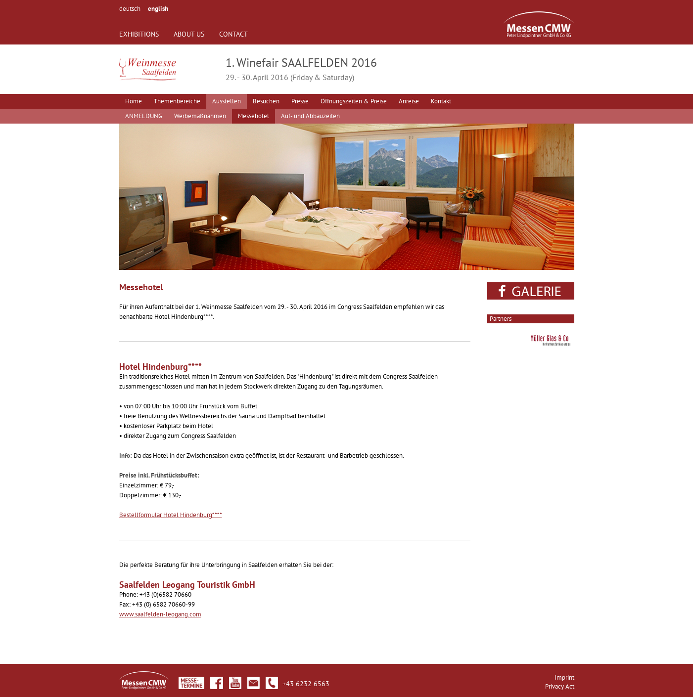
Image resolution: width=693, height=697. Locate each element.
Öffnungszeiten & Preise (354, 101)
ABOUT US (189, 34)
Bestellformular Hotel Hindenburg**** (170, 515)
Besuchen (266, 101)
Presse (300, 101)
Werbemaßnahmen (200, 116)
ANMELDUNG (143, 116)
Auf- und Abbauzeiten (310, 116)
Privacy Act (559, 686)
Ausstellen (226, 101)
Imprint (564, 677)
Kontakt (441, 101)
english (158, 8)
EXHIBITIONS (139, 34)
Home (133, 101)
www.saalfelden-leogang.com (160, 614)
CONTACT (233, 34)
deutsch (129, 8)
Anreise (409, 101)
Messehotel (253, 116)
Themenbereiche (177, 101)
